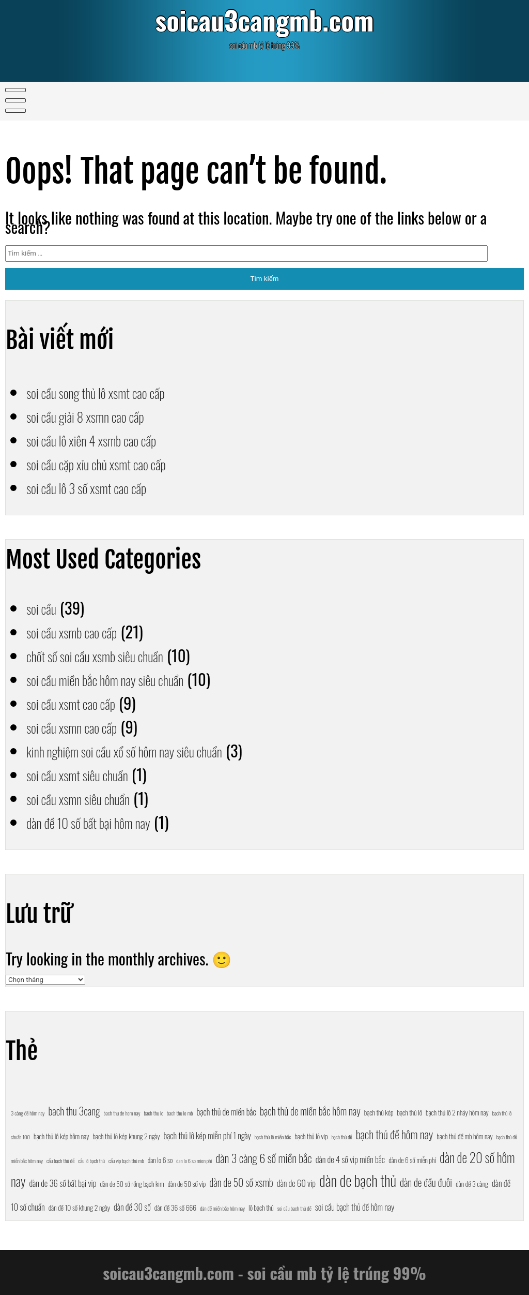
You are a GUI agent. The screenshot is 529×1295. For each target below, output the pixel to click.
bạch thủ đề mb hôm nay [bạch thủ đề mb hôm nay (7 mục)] (464, 1136)
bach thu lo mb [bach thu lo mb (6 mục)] (180, 1113)
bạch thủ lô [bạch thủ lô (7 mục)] (410, 1112)
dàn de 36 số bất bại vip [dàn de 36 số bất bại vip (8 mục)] (62, 1183)
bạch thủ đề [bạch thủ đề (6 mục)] (342, 1137)
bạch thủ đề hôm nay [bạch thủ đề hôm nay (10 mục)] (394, 1133)
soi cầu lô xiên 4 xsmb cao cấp (104, 439)
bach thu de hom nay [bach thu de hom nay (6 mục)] (122, 1113)
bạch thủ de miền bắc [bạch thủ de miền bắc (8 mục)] (226, 1111)
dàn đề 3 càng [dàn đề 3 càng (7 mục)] (472, 1184)
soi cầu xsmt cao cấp (79, 703)
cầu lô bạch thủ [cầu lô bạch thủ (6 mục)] (91, 1160)
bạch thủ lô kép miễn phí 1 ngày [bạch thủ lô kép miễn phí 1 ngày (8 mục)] (207, 1135)
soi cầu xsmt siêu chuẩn (87, 774)
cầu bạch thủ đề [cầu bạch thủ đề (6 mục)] (60, 1160)
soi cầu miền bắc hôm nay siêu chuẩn (120, 679)
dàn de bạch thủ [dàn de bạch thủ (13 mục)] (357, 1180)
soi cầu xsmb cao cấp (80, 631)
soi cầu (44, 607)
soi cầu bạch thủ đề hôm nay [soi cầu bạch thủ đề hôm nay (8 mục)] (355, 1206)
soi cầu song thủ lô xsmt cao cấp (109, 392)
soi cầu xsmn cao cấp (80, 726)
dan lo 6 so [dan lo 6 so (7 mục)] (160, 1160)
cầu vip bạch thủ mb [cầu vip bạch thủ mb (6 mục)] (126, 1160)
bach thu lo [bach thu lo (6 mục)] (153, 1113)
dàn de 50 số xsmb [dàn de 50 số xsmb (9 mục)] (241, 1182)
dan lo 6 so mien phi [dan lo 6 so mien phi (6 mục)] (194, 1160)
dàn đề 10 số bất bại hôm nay (100, 821)
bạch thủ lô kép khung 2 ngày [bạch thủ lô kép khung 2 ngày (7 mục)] (126, 1136)
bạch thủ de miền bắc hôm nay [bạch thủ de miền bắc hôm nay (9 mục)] (310, 1111)
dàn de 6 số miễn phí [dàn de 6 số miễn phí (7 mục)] (412, 1160)
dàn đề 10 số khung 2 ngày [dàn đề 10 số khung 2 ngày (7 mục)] (79, 1207)
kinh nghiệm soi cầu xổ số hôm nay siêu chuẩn (143, 750)
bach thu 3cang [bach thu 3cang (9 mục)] (74, 1111)
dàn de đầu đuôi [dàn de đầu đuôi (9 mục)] (426, 1182)
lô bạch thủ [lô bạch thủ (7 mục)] (261, 1207)
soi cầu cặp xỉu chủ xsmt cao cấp (110, 463)
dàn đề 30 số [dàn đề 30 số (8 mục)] (132, 1206)
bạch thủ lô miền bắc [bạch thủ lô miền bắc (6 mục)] (273, 1137)
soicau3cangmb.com (264, 23)
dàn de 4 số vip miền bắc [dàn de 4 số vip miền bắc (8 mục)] (350, 1159)
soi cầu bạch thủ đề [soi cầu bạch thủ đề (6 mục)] (294, 1208)
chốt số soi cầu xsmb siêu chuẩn (108, 655)
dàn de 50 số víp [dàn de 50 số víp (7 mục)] (187, 1184)
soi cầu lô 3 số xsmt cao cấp (98, 487)
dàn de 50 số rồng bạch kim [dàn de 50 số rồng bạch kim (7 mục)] (132, 1184)
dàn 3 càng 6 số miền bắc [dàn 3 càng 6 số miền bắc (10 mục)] (263, 1157)
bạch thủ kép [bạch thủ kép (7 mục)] (379, 1112)
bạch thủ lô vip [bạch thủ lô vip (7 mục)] (311, 1136)
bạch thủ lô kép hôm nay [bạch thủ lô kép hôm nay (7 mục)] (61, 1136)
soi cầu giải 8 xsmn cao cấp (96, 415)
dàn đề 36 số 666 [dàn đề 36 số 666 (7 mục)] (175, 1207)
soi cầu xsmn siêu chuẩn (88, 798)
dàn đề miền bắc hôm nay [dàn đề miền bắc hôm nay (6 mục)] (222, 1208)
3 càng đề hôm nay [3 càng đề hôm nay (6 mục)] (27, 1113)
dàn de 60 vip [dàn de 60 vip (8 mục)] (296, 1183)
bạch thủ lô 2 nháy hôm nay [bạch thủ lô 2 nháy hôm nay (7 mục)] (457, 1112)
